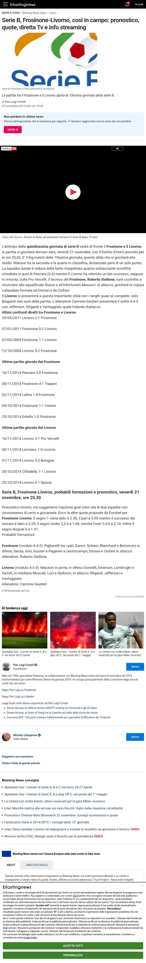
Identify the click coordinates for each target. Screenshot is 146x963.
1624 (75, 895)
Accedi (139, 4)
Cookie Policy (30, 937)
